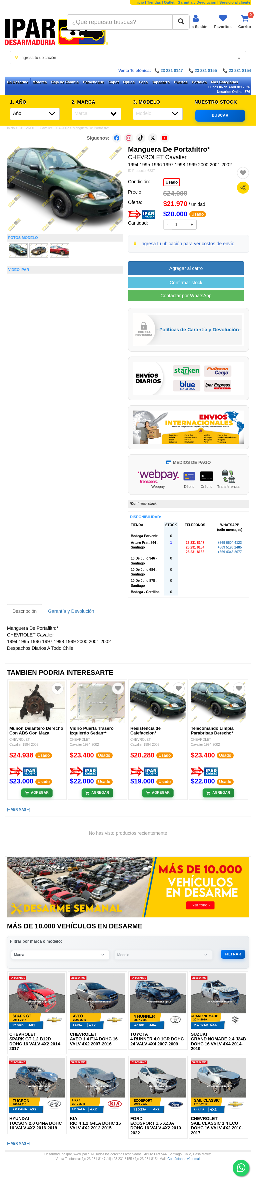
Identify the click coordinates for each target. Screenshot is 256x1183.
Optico (129, 82)
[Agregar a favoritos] (243, 173)
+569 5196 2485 (230, 547)
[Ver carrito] (244, 21)
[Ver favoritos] (223, 21)
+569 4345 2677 (230, 552)
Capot (113, 82)
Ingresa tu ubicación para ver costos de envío (187, 243)
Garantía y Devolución (197, 2)
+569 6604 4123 (230, 543)
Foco (143, 82)
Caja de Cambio (65, 82)
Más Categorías (224, 82)
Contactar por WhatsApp (185, 295)
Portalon (199, 82)
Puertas (180, 82)
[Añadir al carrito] (37, 792)
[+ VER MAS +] (18, 809)
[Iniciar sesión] (195, 21)
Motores (40, 82)
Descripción (24, 611)
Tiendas (154, 2)
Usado (172, 182)
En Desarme (17, 82)
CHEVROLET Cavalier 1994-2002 (44, 128)
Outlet (169, 2)
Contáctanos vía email (183, 1159)
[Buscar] (181, 22)
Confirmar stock (186, 282)
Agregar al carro (186, 268)
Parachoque (93, 82)
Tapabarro (161, 82)
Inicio (139, 2)
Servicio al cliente (234, 2)
